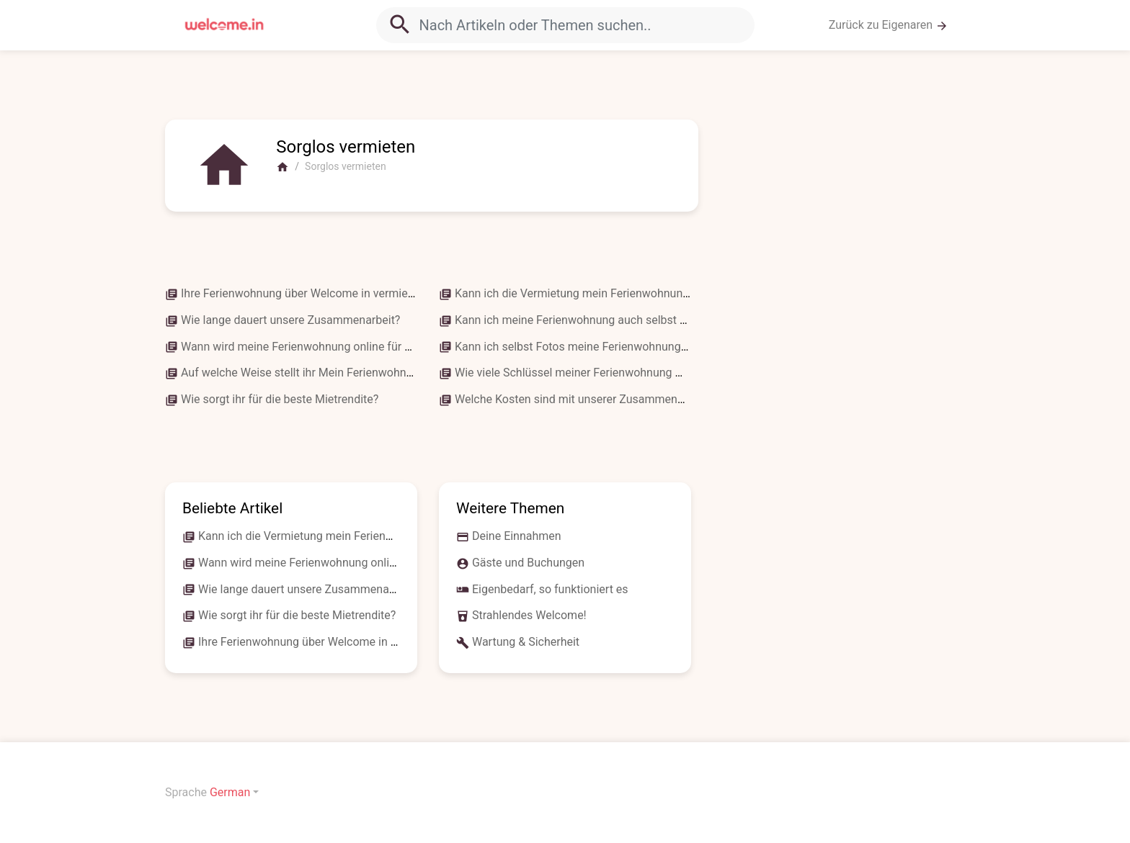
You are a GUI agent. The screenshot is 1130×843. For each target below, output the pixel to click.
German (230, 792)
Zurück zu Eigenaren (888, 25)
